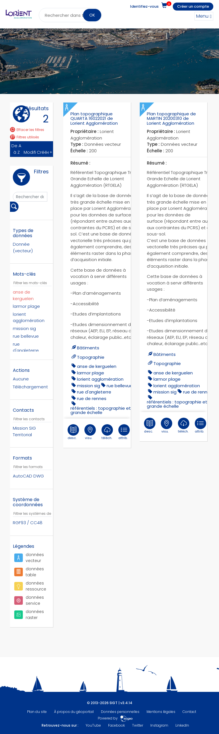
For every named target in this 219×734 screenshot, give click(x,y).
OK (92, 15)
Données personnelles (120, 711)
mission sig (88, 386)
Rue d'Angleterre (94, 392)
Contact (189, 711)
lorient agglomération (100, 379)
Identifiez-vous (144, 6)
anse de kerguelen (96, 366)
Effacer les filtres (27, 129)
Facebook (116, 725)
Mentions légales (161, 711)
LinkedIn (182, 725)
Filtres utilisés (24, 137)
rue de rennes (91, 398)
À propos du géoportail (74, 711)
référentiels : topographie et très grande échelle (105, 410)
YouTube (93, 725)
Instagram (159, 725)
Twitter (137, 725)
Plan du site (37, 711)
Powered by (115, 718)
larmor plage (90, 373)
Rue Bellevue (120, 386)
